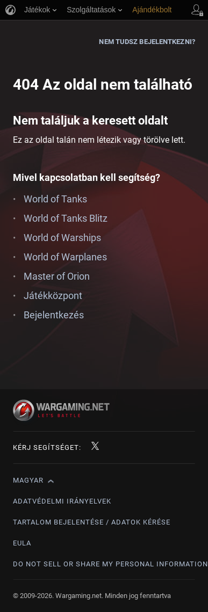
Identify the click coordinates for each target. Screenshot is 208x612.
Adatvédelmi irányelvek (62, 501)
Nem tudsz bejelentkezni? (147, 42)
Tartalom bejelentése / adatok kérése (91, 522)
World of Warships (62, 237)
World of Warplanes (65, 257)
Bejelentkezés (54, 314)
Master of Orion (57, 276)
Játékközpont (53, 295)
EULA (22, 543)
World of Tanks (55, 199)
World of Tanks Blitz (65, 218)
